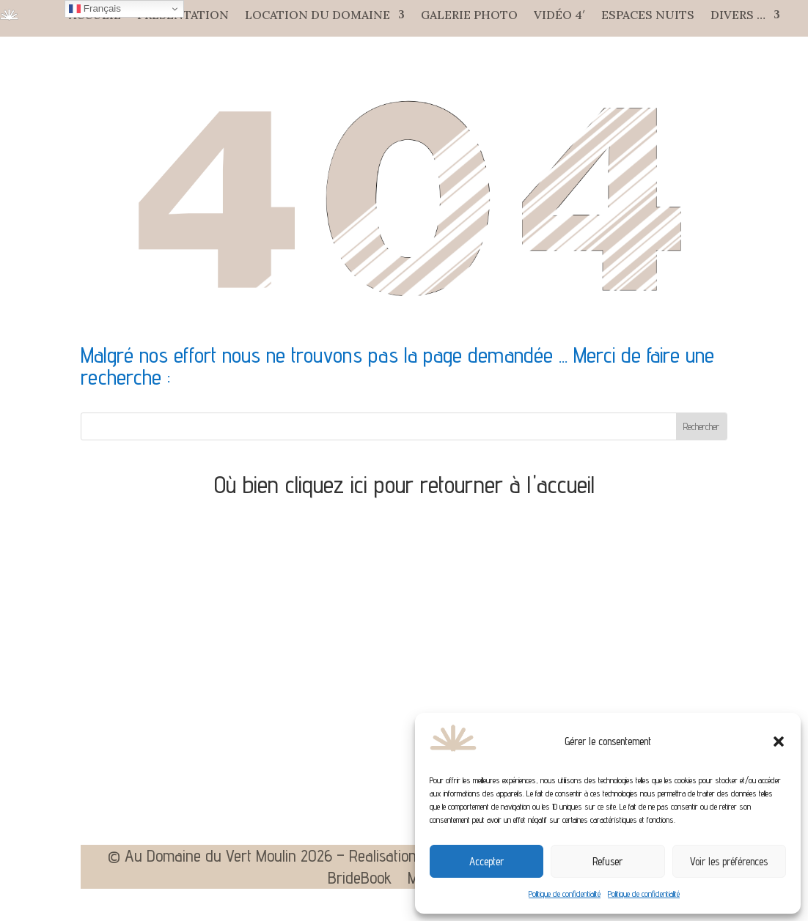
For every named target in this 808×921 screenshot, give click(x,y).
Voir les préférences (729, 861)
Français (95, 9)
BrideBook (360, 880)
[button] (778, 741)
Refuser (607, 861)
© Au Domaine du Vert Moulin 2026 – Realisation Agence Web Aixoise (328, 858)
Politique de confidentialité (565, 893)
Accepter (486, 861)
